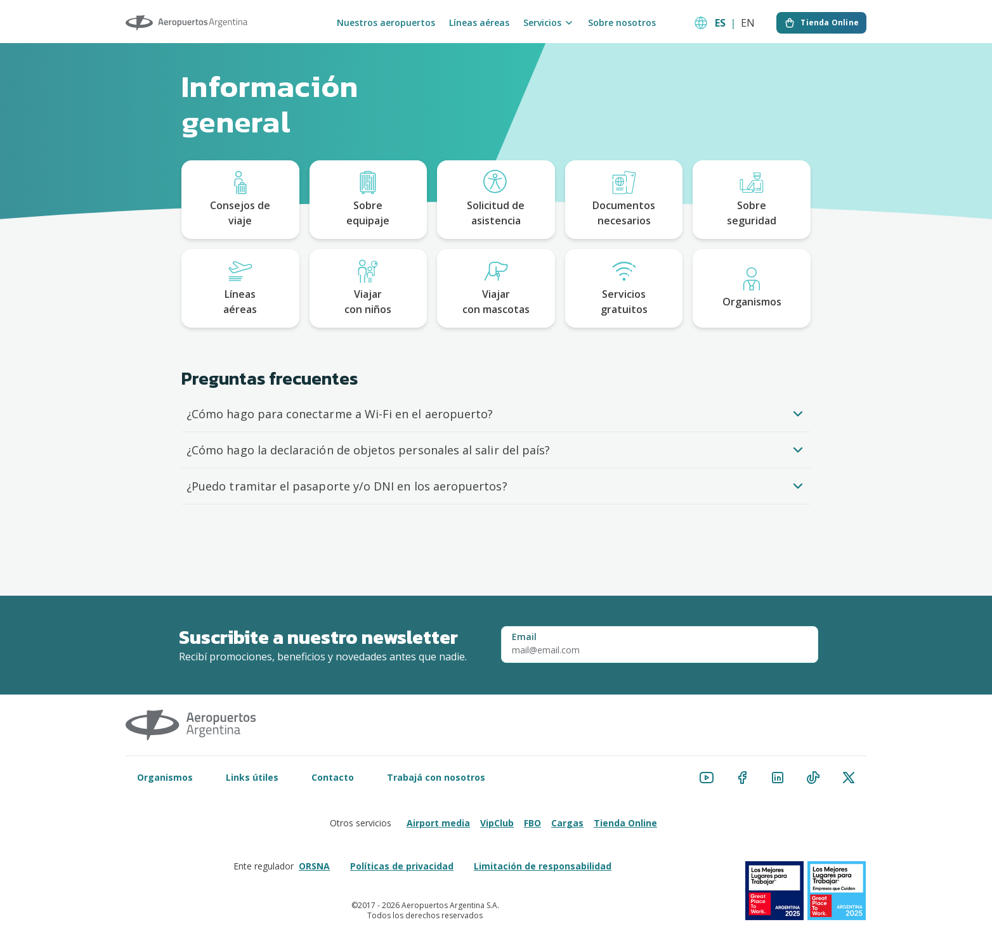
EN (748, 23)
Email (524, 637)
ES (720, 23)
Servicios (548, 23)
